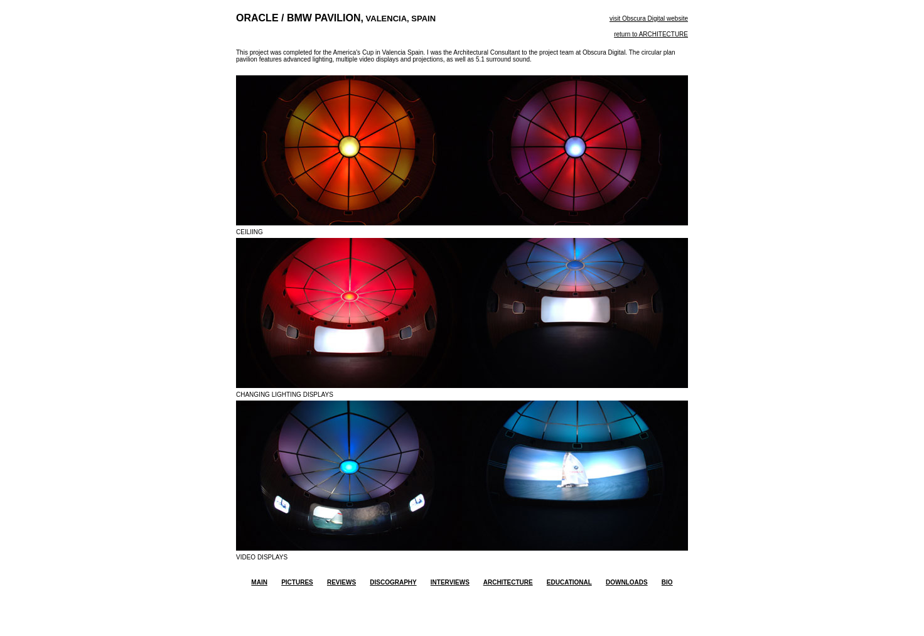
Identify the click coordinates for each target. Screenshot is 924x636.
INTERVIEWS (450, 582)
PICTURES (297, 582)
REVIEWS (341, 582)
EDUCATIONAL (569, 582)
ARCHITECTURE (508, 582)
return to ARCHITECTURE (651, 34)
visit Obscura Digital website (649, 18)
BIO (667, 582)
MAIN (259, 582)
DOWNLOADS (627, 582)
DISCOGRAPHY (393, 582)
